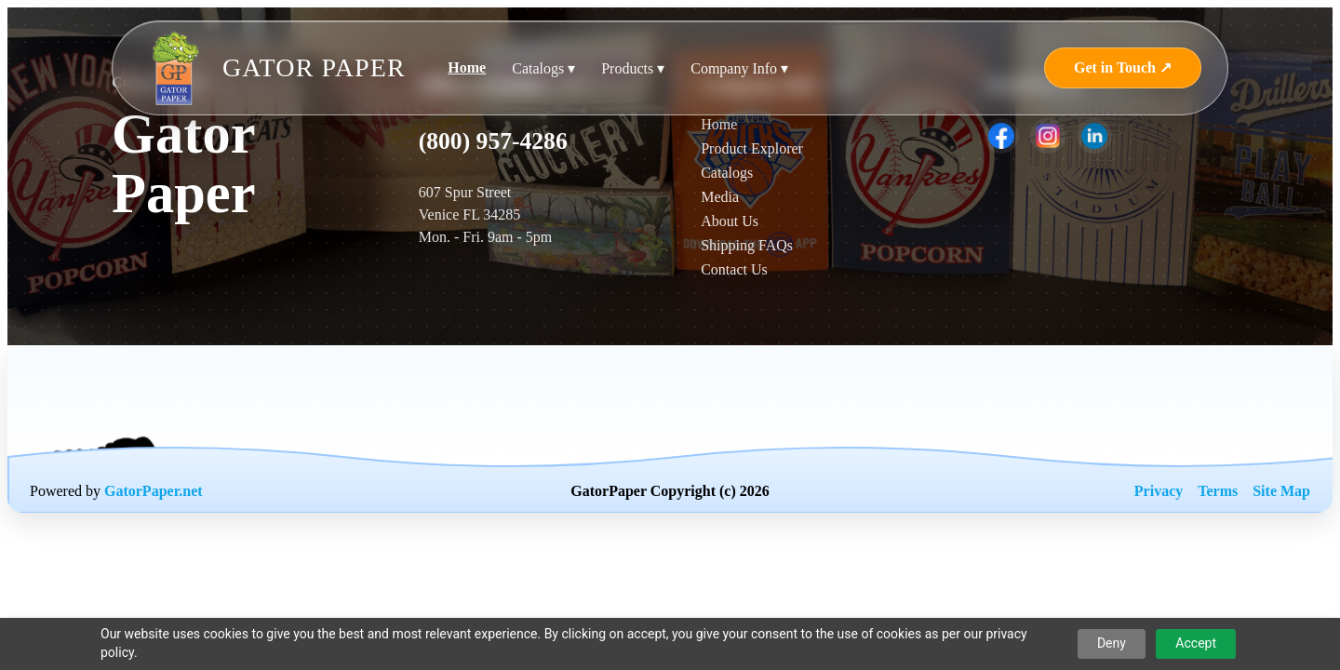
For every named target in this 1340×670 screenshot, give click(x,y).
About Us (729, 221)
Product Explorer (752, 148)
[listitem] (1001, 136)
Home (467, 67)
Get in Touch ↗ (1123, 67)
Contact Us (734, 269)
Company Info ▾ (739, 68)
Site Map (1281, 491)
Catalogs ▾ (543, 68)
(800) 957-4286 (493, 140)
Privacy (1158, 491)
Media (720, 197)
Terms (1218, 491)
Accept (1195, 643)
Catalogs (727, 173)
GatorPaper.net (153, 491)
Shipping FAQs (747, 245)
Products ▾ (632, 68)
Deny (1111, 643)
